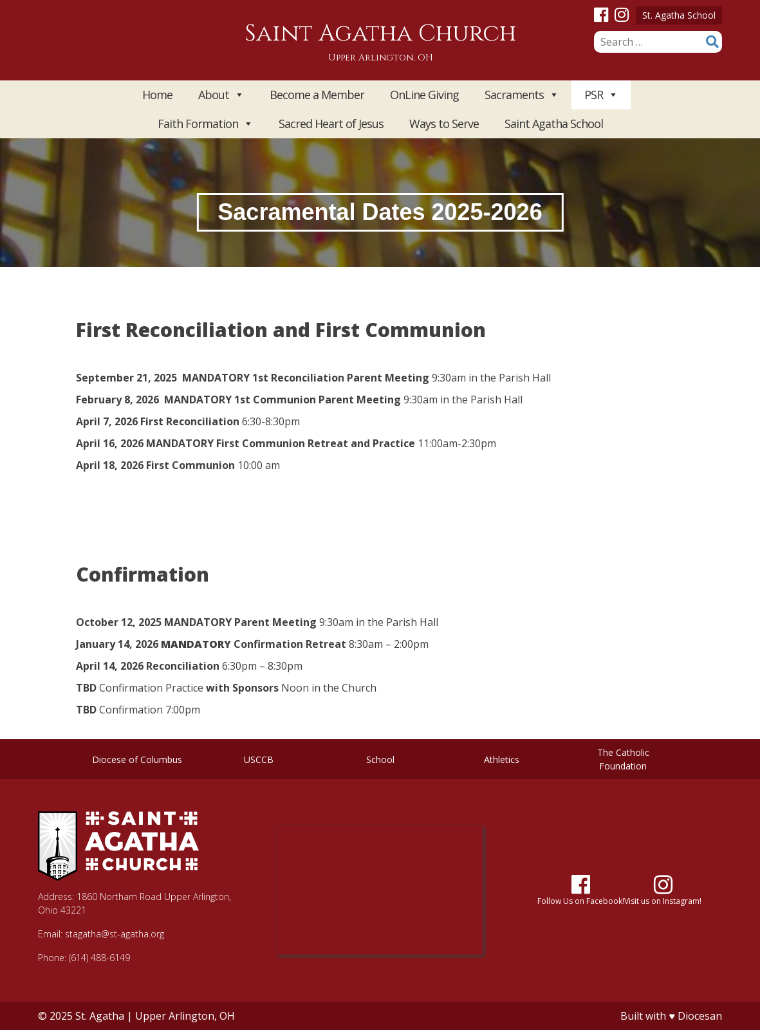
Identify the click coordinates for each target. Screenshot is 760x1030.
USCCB (258, 759)
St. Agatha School (679, 15)
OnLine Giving (424, 94)
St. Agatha (99, 1016)
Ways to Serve (444, 123)
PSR (601, 94)
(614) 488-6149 (99, 958)
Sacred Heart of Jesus (331, 123)
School (380, 759)
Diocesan (700, 1016)
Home (157, 94)
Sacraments (522, 94)
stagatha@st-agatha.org (114, 934)
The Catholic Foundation (623, 759)
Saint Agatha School (554, 123)
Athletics (501, 759)
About (221, 94)
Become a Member (317, 94)
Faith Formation (205, 123)
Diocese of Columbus (137, 759)
